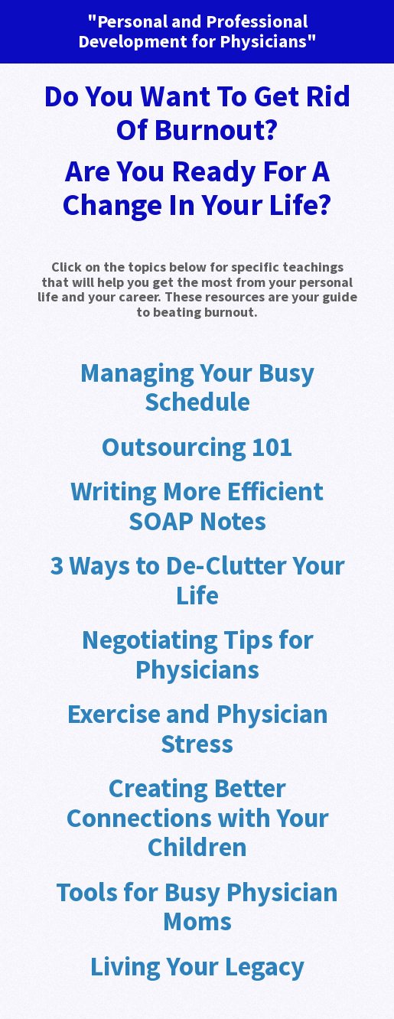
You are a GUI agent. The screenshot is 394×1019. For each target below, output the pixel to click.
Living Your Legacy (197, 966)
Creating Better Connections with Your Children (197, 817)
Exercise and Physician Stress (197, 728)
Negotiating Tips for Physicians (197, 654)
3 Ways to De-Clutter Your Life (197, 580)
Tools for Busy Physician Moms (197, 907)
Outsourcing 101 (197, 447)
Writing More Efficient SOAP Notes (197, 506)
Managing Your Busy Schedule (197, 387)
